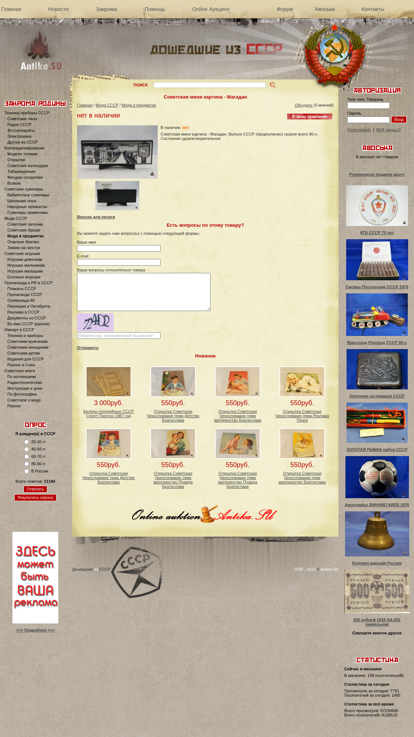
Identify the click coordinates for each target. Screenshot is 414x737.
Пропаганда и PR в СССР (28, 283)
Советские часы (22, 118)
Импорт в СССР (19, 329)
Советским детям (23, 353)
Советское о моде (24, 400)
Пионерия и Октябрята (28, 306)
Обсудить (304, 105)
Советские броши (23, 230)
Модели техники (22, 154)
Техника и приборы (25, 335)
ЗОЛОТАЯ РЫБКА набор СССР (376, 449)
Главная (11, 9)
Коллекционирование (24, 148)
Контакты (372, 9)
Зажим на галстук (23, 247)
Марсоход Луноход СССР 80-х (377, 342)
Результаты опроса (35, 497)
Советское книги (19, 370)
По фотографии (22, 394)
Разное (14, 406)
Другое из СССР (22, 142)
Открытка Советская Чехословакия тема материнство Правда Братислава (173, 480)
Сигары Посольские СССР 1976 (376, 287)
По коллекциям (21, 376)
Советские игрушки (22, 253)
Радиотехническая (24, 382)
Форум (285, 9)
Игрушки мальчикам (26, 265)
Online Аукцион (211, 9)
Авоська (325, 9)
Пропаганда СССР (24, 294)
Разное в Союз (21, 365)
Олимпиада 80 (21, 300)
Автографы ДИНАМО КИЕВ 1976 (377, 505)
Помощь (154, 9)
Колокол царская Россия (377, 563)
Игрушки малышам (25, 271)
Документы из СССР (26, 318)
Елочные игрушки (23, 277)
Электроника (19, 136)
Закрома (106, 9)
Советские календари (27, 165)
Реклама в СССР (23, 312)
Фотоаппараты (20, 130)
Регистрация (359, 129)
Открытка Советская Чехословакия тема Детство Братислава (173, 415)
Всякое (14, 183)
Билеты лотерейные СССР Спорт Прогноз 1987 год (108, 413)
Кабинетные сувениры (28, 195)
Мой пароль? (388, 129)
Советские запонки (25, 224)
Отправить (88, 347)
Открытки (16, 160)
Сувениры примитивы (27, 212)
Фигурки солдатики (25, 177)
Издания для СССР (25, 359)
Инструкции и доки (24, 388)
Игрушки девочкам (24, 259)
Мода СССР (15, 218)
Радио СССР (19, 124)
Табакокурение (21, 171)
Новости (58, 9)
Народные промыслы (27, 206)
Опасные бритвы (23, 242)
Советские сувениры (23, 189)
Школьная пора (21, 201)
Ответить (35, 489)
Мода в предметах (25, 236)
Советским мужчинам (27, 341)
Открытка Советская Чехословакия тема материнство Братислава (237, 415)
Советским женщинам (27, 347)
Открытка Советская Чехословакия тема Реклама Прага (302, 415)
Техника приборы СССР (27, 113)
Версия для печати (96, 217)
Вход (399, 119)
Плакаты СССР (21, 288)
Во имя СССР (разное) (28, 324)
